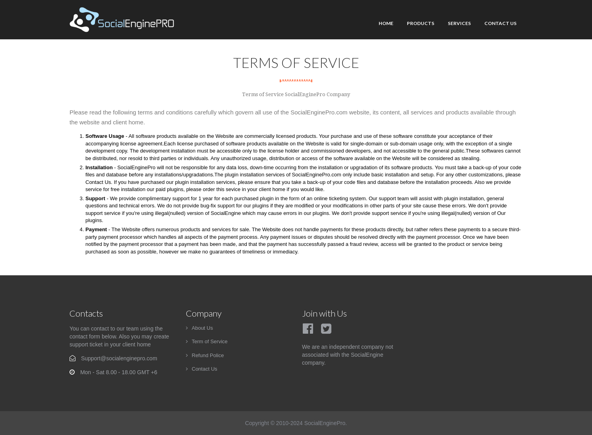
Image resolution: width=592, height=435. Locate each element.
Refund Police (208, 355)
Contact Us (500, 23)
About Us (202, 328)
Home (386, 23)
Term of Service (210, 341)
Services (459, 23)
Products (420, 23)
